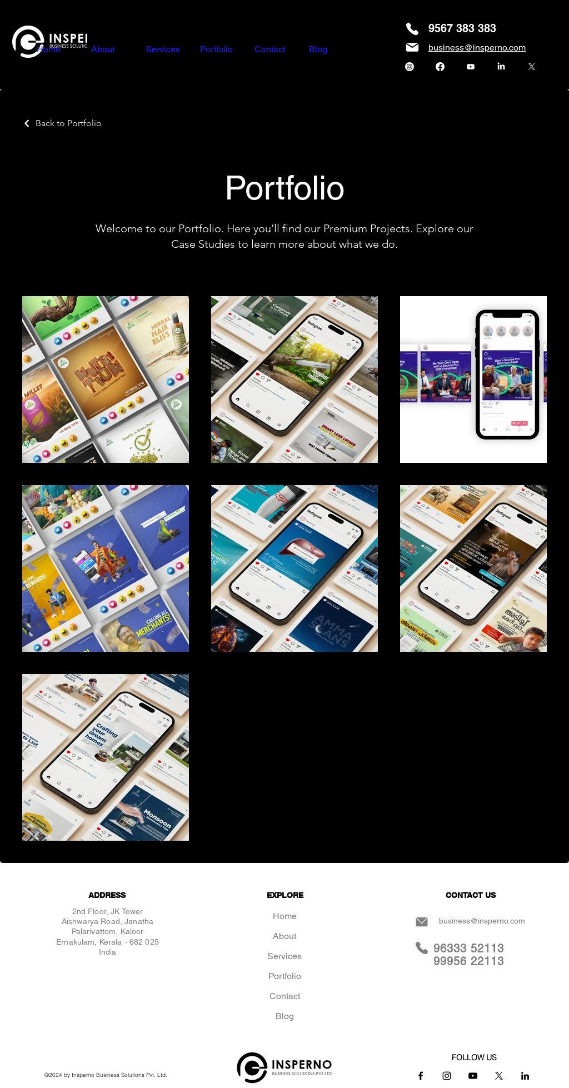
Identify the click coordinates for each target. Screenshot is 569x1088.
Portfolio (284, 976)
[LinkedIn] (501, 66)
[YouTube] (472, 1075)
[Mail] (412, 47)
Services (284, 956)
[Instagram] (409, 66)
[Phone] (412, 29)
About (284, 936)
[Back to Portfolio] (62, 123)
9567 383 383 (462, 28)
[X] (531, 66)
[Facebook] (440, 66)
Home (285, 916)
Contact (284, 996)
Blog (285, 1016)
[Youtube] (470, 66)
